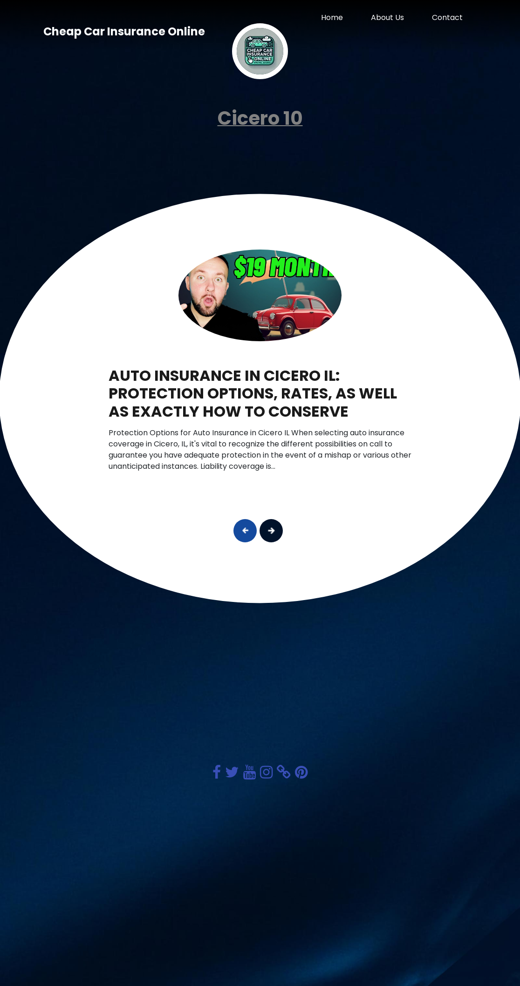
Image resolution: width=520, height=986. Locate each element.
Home (332, 17)
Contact (447, 17)
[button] (245, 530)
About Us (387, 17)
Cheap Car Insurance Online (124, 31)
